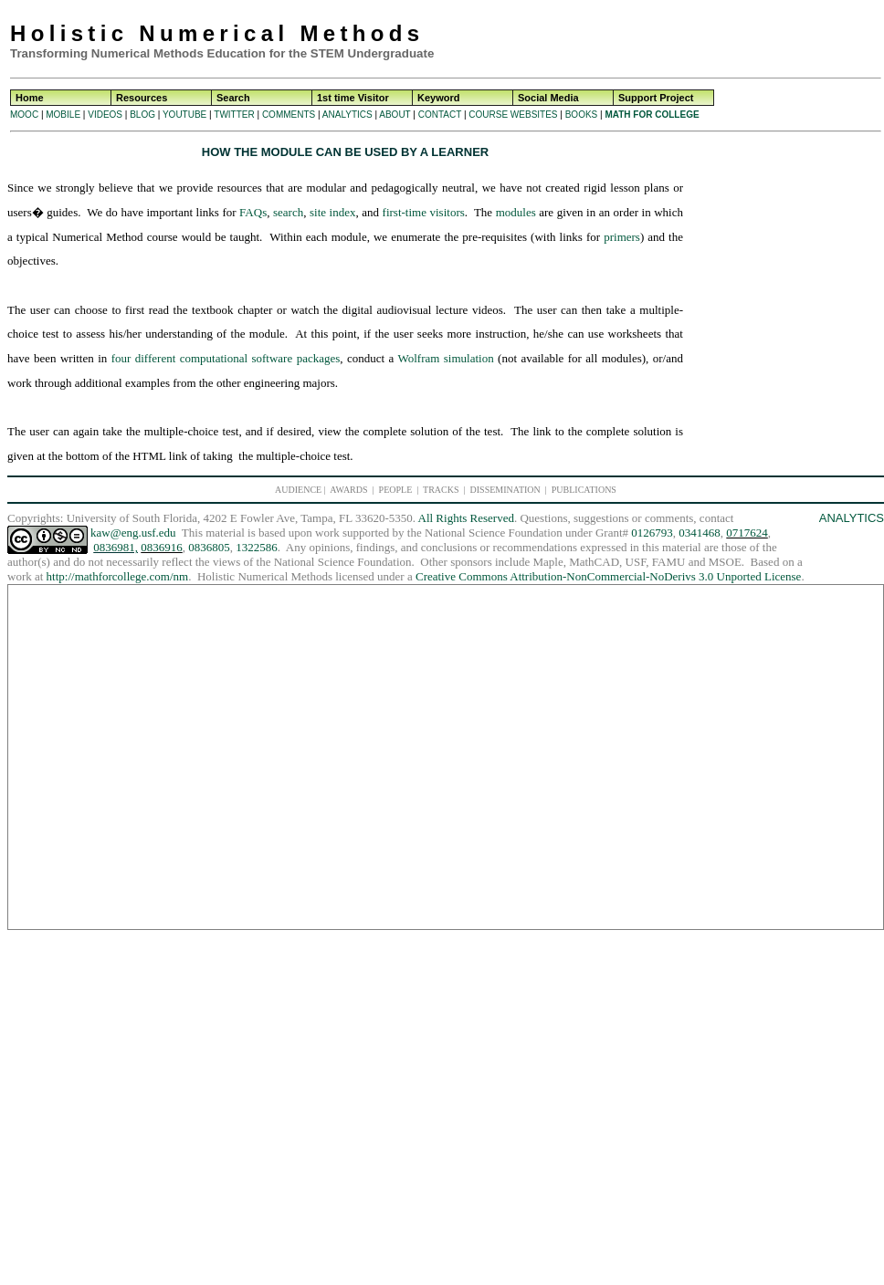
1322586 (257, 547)
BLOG (142, 115)
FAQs (253, 212)
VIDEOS (105, 115)
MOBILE (63, 115)
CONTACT (439, 115)
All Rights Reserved (466, 518)
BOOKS (581, 115)
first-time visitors (424, 212)
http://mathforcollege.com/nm (118, 576)
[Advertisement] (735, 36)
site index (332, 212)
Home (30, 97)
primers (622, 237)
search (288, 212)
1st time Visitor (353, 97)
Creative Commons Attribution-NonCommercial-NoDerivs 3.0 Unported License (608, 576)
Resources (141, 97)
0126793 (652, 532)
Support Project (656, 97)
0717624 (747, 532)
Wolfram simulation (445, 358)
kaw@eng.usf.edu (133, 532)
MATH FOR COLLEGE (652, 115)
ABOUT (394, 115)
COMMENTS (288, 115)
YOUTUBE (184, 115)
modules (516, 212)
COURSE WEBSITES (512, 115)
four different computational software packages (226, 358)
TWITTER (234, 115)
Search (233, 97)
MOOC (24, 115)
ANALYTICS (347, 115)
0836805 (209, 547)
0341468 (700, 532)
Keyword (438, 97)
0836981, (115, 547)
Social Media (548, 97)
